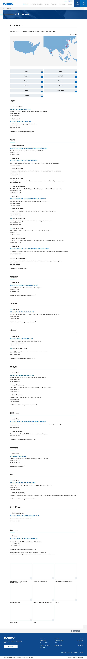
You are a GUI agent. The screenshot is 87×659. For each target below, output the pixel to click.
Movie (81, 638)
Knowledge (56, 638)
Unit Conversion (57, 643)
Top (85, 625)
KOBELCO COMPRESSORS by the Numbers (42, 602)
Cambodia (26, 95)
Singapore (65, 1)
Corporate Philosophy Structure (40, 581)
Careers (81, 643)
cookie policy (76, 652)
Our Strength (43, 640)
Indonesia (60, 85)
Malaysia (60, 81)
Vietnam (26, 81)
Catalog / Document (58, 640)
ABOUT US (42, 638)
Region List (80, 645)
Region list (69, 1)
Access (34, 622)
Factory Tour (80, 640)
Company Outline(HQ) (15, 602)
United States (60, 90)
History (57, 602)
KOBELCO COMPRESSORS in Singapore (64, 581)
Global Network (14, 622)
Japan (26, 71)
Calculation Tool (58, 645)
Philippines (26, 85)
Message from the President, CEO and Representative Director (18, 581)
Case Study (42, 647)
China (60, 71)
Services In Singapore (45, 645)
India (26, 90)
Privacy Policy (63, 652)
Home (4, 8)
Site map (81, 652)
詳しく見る (31, 578)
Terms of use (69, 652)
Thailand (60, 76)
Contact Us (10, 646)
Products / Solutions (45, 643)
